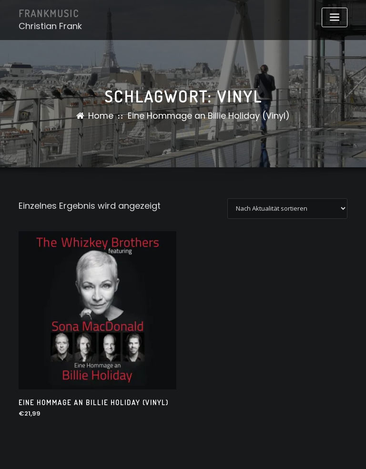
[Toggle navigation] (334, 17)
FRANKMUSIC (49, 13)
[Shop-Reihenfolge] (287, 208)
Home (100, 116)
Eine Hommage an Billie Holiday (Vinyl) (209, 116)
